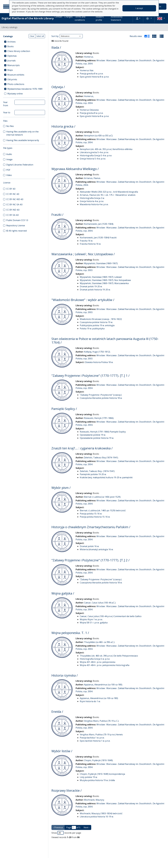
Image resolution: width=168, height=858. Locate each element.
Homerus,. (89, 96)
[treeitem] (24, 42)
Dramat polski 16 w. (89, 546)
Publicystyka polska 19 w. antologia (97, 325)
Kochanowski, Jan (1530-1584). (99, 223)
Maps (10, 70)
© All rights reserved (16, 230)
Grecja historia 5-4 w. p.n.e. (93, 158)
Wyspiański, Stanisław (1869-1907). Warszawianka (104, 283)
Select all (40, 36)
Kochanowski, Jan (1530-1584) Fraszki (98, 237)
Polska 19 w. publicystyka (92, 328)
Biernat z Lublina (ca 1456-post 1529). (102, 496)
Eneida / (57, 711)
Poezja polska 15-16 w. (91, 513)
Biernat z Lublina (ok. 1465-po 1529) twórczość (103, 510)
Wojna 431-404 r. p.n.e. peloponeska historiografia (104, 665)
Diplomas (12, 55)
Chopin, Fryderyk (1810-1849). (98, 760)
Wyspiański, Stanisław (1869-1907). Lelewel (101, 277)
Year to (6, 112)
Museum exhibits (15, 74)
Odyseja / (58, 87)
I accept (139, 8)
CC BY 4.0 (10, 188)
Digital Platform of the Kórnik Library (28, 18)
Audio (9, 154)
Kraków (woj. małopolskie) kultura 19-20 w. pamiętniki (106, 477)
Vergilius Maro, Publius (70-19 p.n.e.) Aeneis (101, 734)
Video (9, 175)
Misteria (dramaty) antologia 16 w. (96, 549)
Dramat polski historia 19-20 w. (95, 289)
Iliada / (56, 47)
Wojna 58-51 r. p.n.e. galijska (93, 622)
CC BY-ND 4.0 (12, 209)
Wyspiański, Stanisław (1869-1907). (101, 263)
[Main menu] (6, 6)
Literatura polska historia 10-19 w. (97, 816)
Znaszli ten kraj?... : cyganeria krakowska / (82, 448)
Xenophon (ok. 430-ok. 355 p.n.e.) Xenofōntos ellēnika (106, 149)
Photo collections (15, 84)
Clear (32, 36)
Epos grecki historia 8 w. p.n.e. (94, 76)
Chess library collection (18, 51)
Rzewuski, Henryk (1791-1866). (99, 418)
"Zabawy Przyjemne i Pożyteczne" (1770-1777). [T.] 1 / (90, 375)
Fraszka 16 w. (86, 240)
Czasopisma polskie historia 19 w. (96, 322)
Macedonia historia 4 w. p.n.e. (94, 204)
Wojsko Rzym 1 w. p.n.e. (91, 619)
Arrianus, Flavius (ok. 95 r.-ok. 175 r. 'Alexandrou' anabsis (107, 194)
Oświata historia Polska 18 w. (99, 362)
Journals (11, 60)
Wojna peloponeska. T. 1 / (70, 633)
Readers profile (100, 18)
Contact (58, 16)
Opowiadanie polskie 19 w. (93, 434)
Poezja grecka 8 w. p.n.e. (91, 73)
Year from (5, 104)
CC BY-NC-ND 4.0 (14, 199)
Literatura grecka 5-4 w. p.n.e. (94, 152)
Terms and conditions (80, 18)
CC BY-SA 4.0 (12, 215)
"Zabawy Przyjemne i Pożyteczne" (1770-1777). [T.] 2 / (90, 560)
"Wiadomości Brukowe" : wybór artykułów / (82, 300)
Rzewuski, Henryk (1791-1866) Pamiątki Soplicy (103, 431)
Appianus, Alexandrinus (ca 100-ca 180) (99, 698)
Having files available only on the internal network (22, 133)
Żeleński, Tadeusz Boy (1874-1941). (101, 457)
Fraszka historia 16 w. (90, 243)
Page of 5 (73, 827)
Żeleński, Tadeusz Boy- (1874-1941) (97, 471)
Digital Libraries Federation (19, 164)
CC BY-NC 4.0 (12, 194)
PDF (8, 169)
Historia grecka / (63, 126)
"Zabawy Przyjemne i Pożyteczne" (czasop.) (101, 394)
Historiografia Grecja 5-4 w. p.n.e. (96, 155)
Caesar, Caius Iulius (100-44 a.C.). (100, 602)
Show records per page (66, 833)
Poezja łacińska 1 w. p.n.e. (92, 737)
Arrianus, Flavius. (92, 178)
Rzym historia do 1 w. (90, 701)
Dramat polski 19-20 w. (91, 286)
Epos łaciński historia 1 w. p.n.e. (95, 740)
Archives (11, 41)
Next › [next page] (87, 827)
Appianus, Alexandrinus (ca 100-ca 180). (103, 684)
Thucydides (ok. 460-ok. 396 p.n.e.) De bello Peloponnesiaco (109, 655)
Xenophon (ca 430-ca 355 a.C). (98, 135)
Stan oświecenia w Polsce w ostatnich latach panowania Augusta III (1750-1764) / (105, 341)
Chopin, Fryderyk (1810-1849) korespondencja (102, 774)
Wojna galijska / (62, 593)
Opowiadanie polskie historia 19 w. (97, 438)
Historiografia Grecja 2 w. (92, 198)
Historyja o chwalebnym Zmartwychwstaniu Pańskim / (90, 527)
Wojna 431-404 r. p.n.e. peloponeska (97, 662)
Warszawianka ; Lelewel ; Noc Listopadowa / (83, 254)
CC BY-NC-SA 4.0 (14, 204)
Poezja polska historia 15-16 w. (95, 516)
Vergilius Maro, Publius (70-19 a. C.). (101, 720)
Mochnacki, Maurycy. (94, 799)
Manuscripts (13, 65)
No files (10, 126)
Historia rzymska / (64, 675)
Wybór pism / (61, 487)
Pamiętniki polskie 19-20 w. (93, 474)
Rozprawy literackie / (66, 790)
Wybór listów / (61, 751)
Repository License (15, 225)
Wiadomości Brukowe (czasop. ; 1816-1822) (101, 319)
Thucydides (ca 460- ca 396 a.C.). (99, 642)
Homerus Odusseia (89, 109)
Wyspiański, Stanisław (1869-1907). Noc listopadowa (105, 280)
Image (9, 159)
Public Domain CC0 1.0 (17, 220)
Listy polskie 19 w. (88, 777)
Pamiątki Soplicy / (64, 409)
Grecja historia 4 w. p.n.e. (92, 201)
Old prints (12, 79)
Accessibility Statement (116, 18)
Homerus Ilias (86, 70)
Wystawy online (15, 93)
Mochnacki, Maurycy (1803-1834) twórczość (101, 813)
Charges (68, 16)
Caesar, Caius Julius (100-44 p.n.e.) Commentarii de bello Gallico (110, 616)
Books (10, 46)
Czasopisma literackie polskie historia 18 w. (101, 398)
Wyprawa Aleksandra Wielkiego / (75, 169)
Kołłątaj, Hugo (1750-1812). (97, 351)
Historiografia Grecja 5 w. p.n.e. (95, 658)
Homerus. (89, 56)
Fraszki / (57, 214)
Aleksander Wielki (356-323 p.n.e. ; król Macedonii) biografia (109, 191)
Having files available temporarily (22, 140)
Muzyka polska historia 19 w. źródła (97, 780)
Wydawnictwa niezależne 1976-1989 (24, 88)
